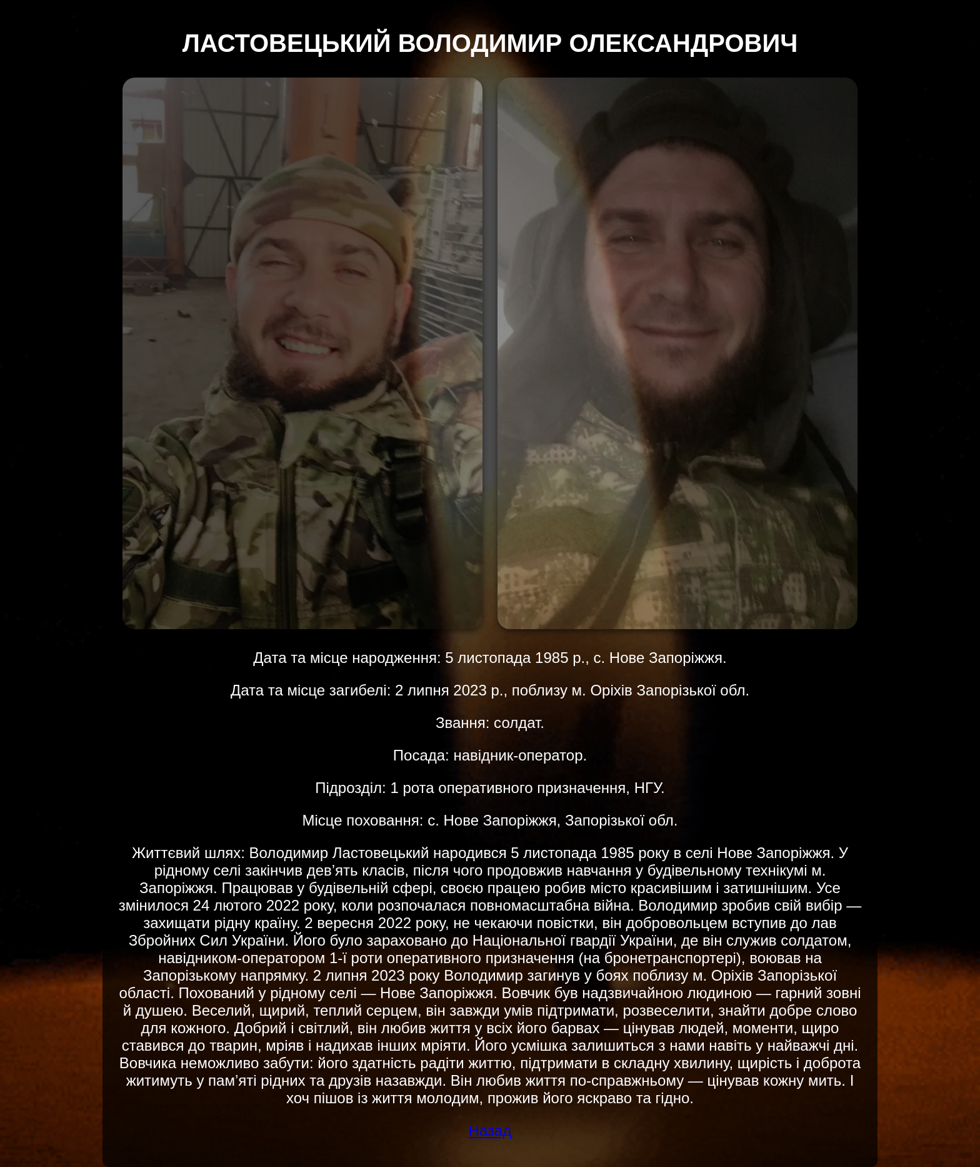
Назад (490, 1130)
